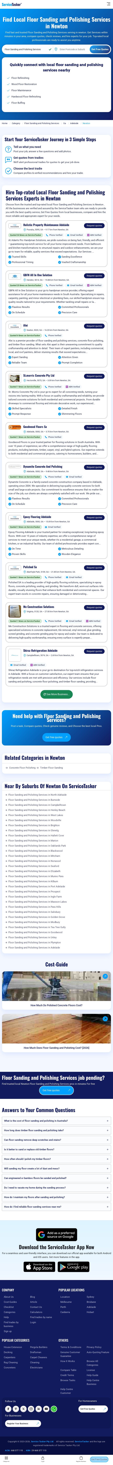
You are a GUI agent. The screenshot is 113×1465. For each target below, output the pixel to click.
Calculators (36, 1312)
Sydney (90, 1296)
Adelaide (74, 123)
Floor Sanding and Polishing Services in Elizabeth (34, 871)
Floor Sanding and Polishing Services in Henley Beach (36, 810)
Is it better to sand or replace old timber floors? (29, 1149)
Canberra (65, 1312)
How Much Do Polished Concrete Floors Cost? (56, 1005)
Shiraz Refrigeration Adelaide (40, 650)
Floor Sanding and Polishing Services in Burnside (34, 799)
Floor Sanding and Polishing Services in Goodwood (35, 932)
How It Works (67, 1361)
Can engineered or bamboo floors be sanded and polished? (35, 1178)
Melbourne (66, 1302)
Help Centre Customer (66, 1391)
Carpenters (9, 1357)
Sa (64, 123)
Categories (9, 1312)
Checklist (9, 1307)
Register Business (81, 1459)
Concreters (10, 1367)
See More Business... (57, 694)
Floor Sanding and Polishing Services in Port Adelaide (36, 886)
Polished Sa (30, 567)
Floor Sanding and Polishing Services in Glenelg (33, 830)
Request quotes (94, 225)
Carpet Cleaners (38, 1357)
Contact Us (36, 1307)
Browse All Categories (92, 1363)
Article (33, 1302)
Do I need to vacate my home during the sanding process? (35, 1187)
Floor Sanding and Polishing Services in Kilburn (33, 881)
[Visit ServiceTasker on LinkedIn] (39, 1409)
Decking (8, 1352)
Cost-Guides (10, 1302)
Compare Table (68, 1370)
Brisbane (91, 1302)
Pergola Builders (38, 1347)
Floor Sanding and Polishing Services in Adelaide (34, 947)
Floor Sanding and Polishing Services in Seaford (33, 866)
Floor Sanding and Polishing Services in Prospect (34, 891)
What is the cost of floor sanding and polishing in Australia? (36, 1120)
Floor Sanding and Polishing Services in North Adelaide (37, 794)
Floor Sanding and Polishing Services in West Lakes (35, 815)
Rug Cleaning (11, 1362)
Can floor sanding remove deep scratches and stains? (32, 1140)
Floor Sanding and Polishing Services (41, 123)
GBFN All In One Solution (37, 275)
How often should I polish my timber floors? (27, 1159)
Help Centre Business (93, 1382)
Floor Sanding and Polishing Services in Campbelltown (37, 805)
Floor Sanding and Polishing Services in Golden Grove (36, 917)
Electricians (36, 1367)
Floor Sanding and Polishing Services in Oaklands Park (37, 845)
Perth (63, 1307)
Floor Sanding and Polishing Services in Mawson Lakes (37, 901)
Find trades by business (11, 1324)
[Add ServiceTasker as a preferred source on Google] (56, 1234)
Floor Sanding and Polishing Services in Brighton (34, 825)
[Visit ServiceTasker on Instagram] (31, 1409)
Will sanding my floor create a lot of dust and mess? (31, 1168)
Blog (32, 1296)
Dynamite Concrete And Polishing (42, 466)
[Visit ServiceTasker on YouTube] (46, 1409)
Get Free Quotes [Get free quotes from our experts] (93, 1409)
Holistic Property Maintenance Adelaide (46, 225)
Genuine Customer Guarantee (70, 1354)
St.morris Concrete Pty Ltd (38, 375)
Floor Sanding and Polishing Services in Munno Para (35, 876)
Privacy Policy (94, 1347)
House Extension (13, 1347)
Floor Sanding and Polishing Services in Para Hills (34, 906)
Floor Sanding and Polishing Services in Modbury (34, 922)
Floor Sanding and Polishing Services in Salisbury (34, 912)
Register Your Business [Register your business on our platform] (23, 1423)
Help (6, 1317)
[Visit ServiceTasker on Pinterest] (16, 1409)
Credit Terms (67, 1375)
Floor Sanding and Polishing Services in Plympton (34, 942)
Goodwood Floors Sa (35, 427)
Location (65, 1296)
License (91, 1370)
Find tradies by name (41, 1317)
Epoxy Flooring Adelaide (37, 517)
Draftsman (35, 1352)
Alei (25, 325)
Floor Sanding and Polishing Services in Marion (33, 840)
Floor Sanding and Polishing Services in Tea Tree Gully (37, 927)
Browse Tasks (67, 1380)
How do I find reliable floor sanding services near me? (32, 1206)
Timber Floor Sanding (51, 767)
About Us (9, 1296)
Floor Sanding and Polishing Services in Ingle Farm (35, 896)
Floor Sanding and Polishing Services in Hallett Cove (36, 835)
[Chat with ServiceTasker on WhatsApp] (54, 1409)
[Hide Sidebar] (108, 3)
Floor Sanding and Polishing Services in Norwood (34, 861)
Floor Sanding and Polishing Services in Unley (32, 937)
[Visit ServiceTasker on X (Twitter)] (23, 1409)
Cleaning (34, 1362)
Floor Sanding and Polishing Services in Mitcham (34, 856)
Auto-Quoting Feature (98, 1352)
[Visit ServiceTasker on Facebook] (8, 1409)
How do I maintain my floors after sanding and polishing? (34, 1197)
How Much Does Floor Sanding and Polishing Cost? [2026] (56, 1047)
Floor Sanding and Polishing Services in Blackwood (35, 850)
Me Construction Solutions (38, 607)
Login (33, 1322)
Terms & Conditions (70, 1347)
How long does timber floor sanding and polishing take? (34, 1130)
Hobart (90, 1312)
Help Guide (92, 1375)
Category (16, 123)
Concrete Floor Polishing (22, 767)
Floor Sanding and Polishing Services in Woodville (34, 820)
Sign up (8, 1331)
